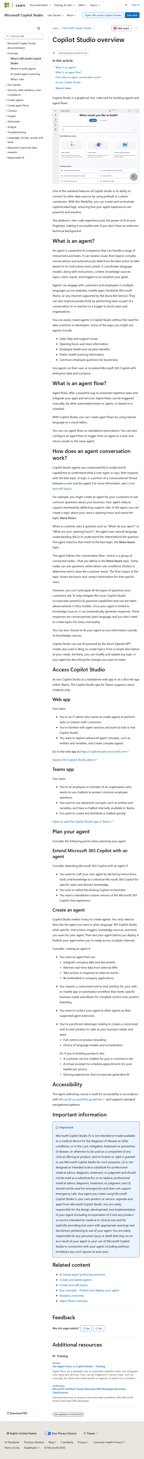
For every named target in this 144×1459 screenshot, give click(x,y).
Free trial (132, 15)
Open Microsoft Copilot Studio (103, 15)
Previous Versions (34, 1442)
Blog (51, 1442)
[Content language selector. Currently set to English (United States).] (21, 1433)
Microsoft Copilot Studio (77, 28)
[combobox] (24, 36)
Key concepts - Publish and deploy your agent (89, 1290)
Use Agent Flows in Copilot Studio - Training (78, 1366)
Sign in (136, 5)
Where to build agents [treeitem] (23, 68)
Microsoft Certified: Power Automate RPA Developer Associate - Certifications (89, 1390)
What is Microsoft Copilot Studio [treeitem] (25, 61)
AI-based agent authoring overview (82, 1274)
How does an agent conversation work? (78, 77)
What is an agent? (66, 67)
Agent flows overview (74, 1301)
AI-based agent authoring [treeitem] (25, 74)
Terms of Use (11, 1447)
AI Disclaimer (12, 1442)
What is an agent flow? (69, 72)
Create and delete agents (76, 1280)
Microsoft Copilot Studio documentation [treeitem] (22, 45)
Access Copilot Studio (68, 82)
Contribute (67, 1442)
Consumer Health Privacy (107, 1442)
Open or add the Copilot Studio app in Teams (81, 821)
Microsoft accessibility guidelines (80, 1099)
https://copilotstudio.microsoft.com (103, 751)
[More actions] (136, 28)
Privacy (82, 1442)
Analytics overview (72, 1295)
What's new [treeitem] (17, 79)
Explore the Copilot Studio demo (73, 760)
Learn (55, 28)
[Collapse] (39, 28)
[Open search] (126, 5)
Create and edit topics (74, 1285)
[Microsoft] (6, 5)
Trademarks (30, 1447)
